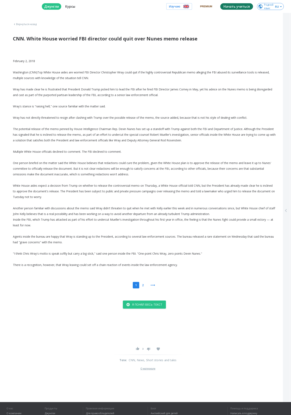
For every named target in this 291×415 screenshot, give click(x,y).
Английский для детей (164, 413)
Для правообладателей (100, 413)
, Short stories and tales (160, 360)
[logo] (20, 6)
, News (139, 360)
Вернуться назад (25, 24)
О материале (147, 368)
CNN (132, 360)
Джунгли (50, 413)
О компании (13, 413)
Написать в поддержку (243, 413)
